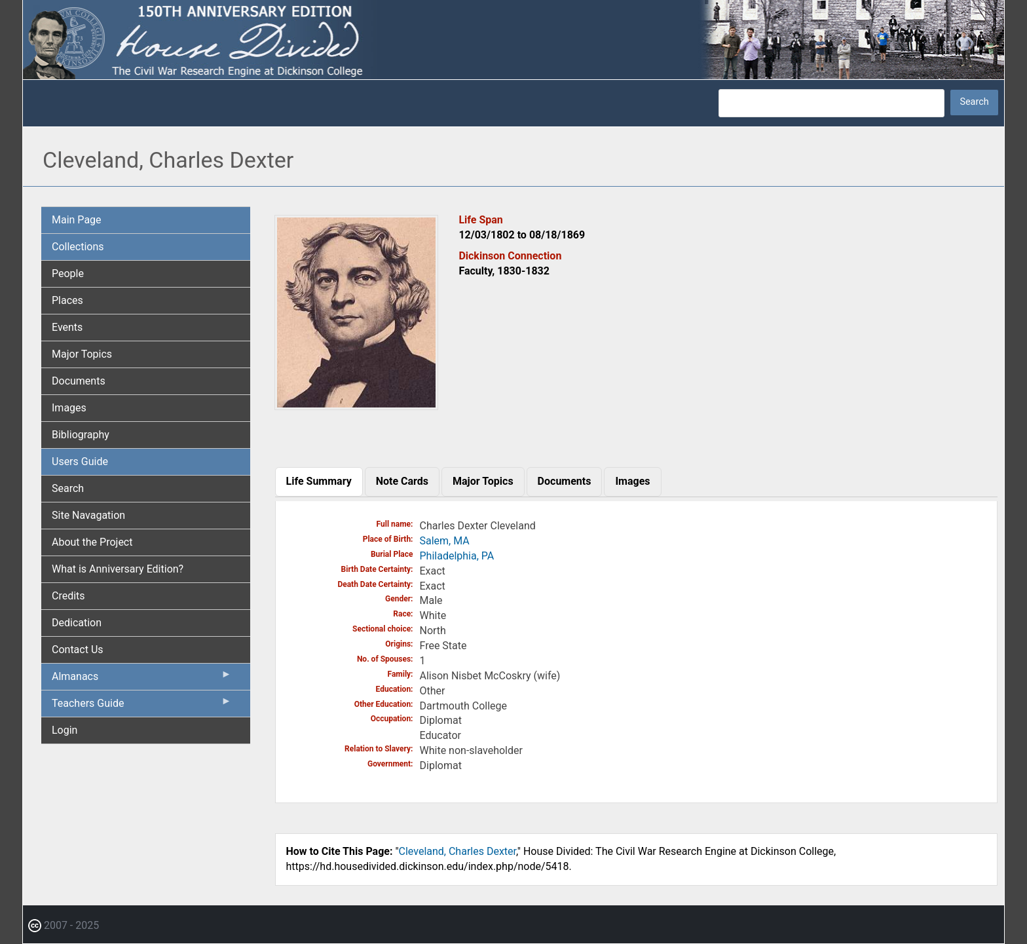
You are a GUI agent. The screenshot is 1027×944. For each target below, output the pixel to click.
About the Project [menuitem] (92, 542)
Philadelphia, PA (457, 556)
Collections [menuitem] (78, 246)
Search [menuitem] (68, 488)
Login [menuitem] (64, 730)
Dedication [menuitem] (77, 622)
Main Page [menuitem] (77, 220)
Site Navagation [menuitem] (88, 515)
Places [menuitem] (67, 300)
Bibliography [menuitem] (80, 434)
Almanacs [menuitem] (141, 679)
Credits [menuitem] (68, 596)
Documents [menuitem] (78, 381)
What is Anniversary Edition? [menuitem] (117, 569)
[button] (356, 405)
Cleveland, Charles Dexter (457, 851)
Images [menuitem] (69, 408)
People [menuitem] (68, 273)
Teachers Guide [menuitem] (141, 706)
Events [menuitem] (67, 327)
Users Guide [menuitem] (80, 461)
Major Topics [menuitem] (82, 354)
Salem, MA (445, 541)
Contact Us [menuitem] (77, 649)
